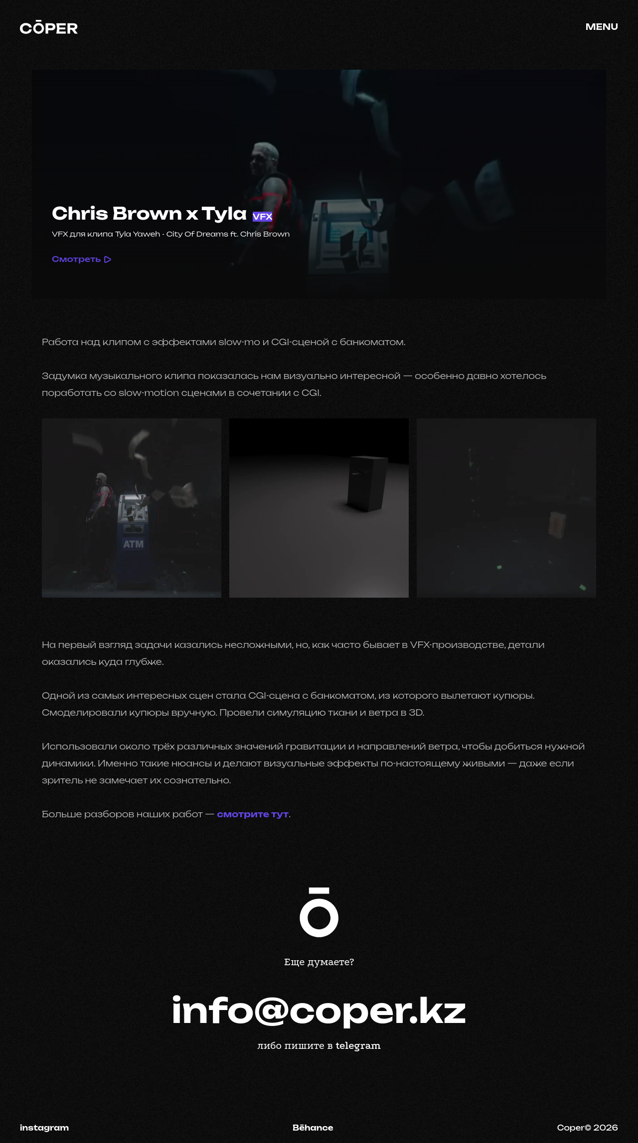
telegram (358, 1045)
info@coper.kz (319, 1010)
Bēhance (313, 1128)
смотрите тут (253, 814)
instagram (44, 1128)
